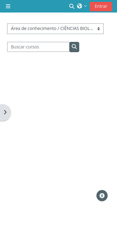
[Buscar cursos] (38, 47)
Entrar (101, 6)
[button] (72, 6)
